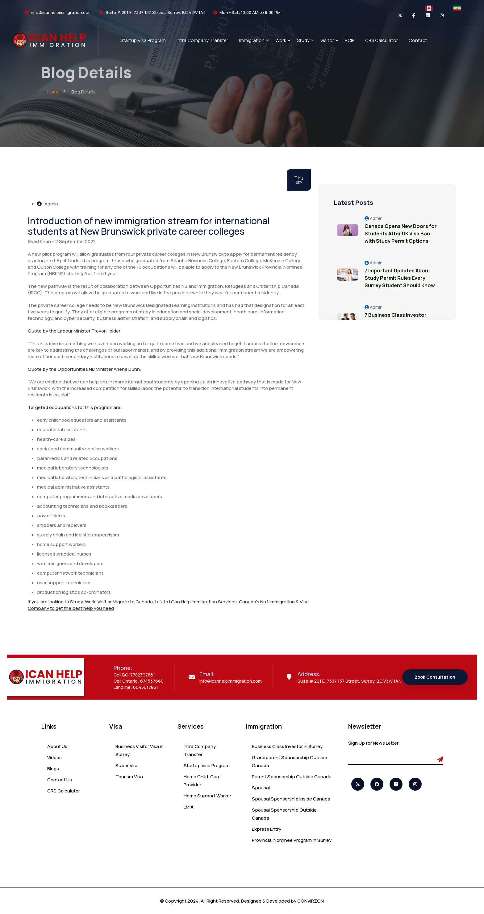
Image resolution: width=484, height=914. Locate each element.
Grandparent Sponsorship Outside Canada (289, 761)
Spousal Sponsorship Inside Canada (291, 799)
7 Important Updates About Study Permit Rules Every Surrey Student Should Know (400, 278)
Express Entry (266, 829)
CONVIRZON (310, 901)
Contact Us (59, 779)
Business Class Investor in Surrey (287, 746)
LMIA (189, 807)
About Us (57, 746)
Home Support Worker (207, 795)
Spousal (261, 787)
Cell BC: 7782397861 (134, 675)
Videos (54, 757)
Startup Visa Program (207, 765)
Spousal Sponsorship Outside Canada (284, 814)
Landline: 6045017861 (136, 687)
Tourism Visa (129, 776)
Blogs (53, 768)
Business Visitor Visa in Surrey (139, 750)
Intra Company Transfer (200, 750)
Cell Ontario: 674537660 (139, 681)
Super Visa (127, 765)
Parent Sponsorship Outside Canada (292, 776)
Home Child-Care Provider (202, 780)
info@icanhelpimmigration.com (61, 12)
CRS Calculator (63, 791)
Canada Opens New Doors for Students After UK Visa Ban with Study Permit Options (401, 233)
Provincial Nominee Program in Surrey (292, 840)
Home (53, 92)
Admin (47, 204)
